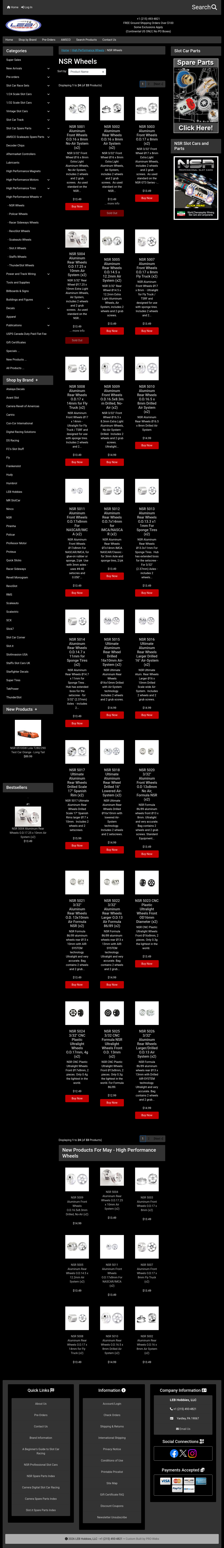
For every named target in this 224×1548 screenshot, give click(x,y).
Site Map (112, 1483)
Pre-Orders (48, 39)
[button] (204, 7)
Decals (28, 308)
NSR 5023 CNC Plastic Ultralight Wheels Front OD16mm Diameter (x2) (147, 911)
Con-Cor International (19, 423)
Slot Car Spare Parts (28, 128)
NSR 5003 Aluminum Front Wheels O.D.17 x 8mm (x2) (147, 135)
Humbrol (11, 483)
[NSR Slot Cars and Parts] (196, 187)
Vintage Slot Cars (28, 111)
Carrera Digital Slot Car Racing (40, 1487)
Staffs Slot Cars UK (18, 663)
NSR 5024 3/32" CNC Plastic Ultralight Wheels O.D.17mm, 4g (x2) (77, 1044)
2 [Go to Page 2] (148, 84)
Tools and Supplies (18, 282)
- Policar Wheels (17, 214)
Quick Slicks (13, 560)
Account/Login (112, 1403)
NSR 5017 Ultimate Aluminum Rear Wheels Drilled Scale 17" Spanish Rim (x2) (77, 782)
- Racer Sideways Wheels (22, 222)
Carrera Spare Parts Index (41, 1498)
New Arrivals (28, 68)
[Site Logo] (39, 23)
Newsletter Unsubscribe (112, 1517)
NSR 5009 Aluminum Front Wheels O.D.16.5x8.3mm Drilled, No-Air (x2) (111, 397)
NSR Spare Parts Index (41, 1476)
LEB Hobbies (14, 492)
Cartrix (10, 414)
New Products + (21, 709)
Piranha (11, 526)
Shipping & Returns (112, 1426)
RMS (9, 594)
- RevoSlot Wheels (18, 231)
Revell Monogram (17, 577)
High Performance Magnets (23, 171)
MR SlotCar (13, 500)
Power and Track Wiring (28, 274)
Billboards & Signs (17, 291)
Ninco (10, 509)
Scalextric (12, 611)
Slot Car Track (28, 119)
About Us (41, 1403)
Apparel (11, 316)
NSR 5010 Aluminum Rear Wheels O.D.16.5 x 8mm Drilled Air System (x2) (147, 399)
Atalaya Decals (15, 389)
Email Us (183, 1429)
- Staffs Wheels (16, 256)
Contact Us (109, 39)
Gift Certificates (16, 342)
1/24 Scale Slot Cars (28, 94)
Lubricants (12, 162)
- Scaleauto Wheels (18, 239)
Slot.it (9, 646)
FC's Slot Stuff (15, 449)
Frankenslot (13, 466)
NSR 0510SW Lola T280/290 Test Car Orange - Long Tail (28, 737)
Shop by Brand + (22, 380)
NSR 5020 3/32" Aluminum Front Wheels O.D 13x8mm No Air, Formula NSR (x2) (147, 784)
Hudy (9, 474)
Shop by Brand (27, 39)
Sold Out (112, 213)
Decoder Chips (15, 145)
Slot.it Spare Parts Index (41, 1510)
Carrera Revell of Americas (22, 406)
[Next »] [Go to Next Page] (158, 84)
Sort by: (62, 71)
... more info (112, 203)
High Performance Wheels (88, 50)
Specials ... (13, 351)
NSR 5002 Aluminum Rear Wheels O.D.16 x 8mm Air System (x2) (112, 137)
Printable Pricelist (112, 1472)
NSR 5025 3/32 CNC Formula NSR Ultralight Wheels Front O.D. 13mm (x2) (112, 1044)
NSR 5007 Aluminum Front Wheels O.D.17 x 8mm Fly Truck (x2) (147, 267)
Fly (8, 457)
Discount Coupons (112, 1506)
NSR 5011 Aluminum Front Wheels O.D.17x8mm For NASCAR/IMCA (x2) (77, 521)
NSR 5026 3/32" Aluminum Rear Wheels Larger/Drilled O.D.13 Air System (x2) (147, 1044)
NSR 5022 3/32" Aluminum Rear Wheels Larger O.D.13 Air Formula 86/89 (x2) (111, 913)
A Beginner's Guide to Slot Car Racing (40, 1451)
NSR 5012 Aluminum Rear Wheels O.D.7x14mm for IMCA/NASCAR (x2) (112, 521)
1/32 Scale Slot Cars (28, 102)
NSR (9, 517)
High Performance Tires (28, 188)
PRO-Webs (152, 1538)
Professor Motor (16, 543)
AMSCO (66, 39)
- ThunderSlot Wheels (20, 265)
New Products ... (16, 359)
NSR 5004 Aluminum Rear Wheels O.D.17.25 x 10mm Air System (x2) (28, 823)
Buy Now (77, 206)
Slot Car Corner (15, 637)
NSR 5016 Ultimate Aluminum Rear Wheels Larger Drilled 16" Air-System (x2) (147, 652)
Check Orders (112, 1415)
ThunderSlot (14, 697)
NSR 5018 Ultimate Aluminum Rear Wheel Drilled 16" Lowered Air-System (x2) (112, 782)
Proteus (11, 551)
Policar (10, 534)
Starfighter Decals (17, 671)
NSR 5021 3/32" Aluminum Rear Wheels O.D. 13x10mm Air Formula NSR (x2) (77, 913)
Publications (28, 325)
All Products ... (15, 368)
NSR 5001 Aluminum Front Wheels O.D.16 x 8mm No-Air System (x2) (77, 137)
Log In (26, 7)
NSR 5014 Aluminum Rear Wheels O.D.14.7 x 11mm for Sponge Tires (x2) (77, 652)
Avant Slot (12, 397)
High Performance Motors (28, 179)
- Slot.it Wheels (16, 248)
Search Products (86, 39)
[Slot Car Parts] (196, 95)
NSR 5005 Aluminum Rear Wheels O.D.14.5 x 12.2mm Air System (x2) (112, 270)
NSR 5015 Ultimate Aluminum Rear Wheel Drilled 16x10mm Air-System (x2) (112, 652)
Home (12, 7)
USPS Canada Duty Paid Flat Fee (26, 334)
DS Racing (12, 440)
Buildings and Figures (19, 299)
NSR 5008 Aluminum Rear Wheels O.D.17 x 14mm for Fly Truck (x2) (77, 397)
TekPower (12, 688)
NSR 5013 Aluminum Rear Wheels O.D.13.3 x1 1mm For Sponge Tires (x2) (147, 521)
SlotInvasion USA (17, 654)
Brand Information (41, 1437)
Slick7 (10, 629)
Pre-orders (28, 77)
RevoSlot (11, 586)
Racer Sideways (16, 569)
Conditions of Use (112, 1460)
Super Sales (13, 60)
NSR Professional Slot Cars (41, 1464)
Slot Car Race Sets (28, 85)
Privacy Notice (112, 1449)
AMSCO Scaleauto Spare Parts (28, 137)
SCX (9, 620)
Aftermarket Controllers (21, 154)
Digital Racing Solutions (21, 432)
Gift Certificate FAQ (112, 1494)
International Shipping (111, 1437)
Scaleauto (12, 603)
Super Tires (13, 680)
